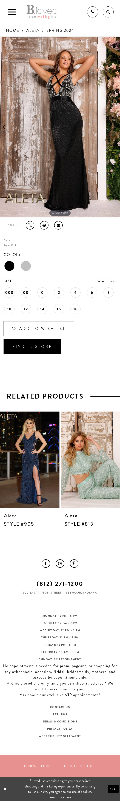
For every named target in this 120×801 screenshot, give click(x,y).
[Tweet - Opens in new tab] (30, 225)
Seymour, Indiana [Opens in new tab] (81, 593)
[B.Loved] (41, 12)
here (68, 797)
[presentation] (29, 460)
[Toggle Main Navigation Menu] (11, 11)
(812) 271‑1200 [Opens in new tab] (60, 583)
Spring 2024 (60, 30)
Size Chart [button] (106, 281)
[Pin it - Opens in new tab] (44, 225)
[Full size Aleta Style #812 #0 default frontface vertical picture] (60, 127)
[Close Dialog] (5, 789)
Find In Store (32, 346)
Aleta (32, 30)
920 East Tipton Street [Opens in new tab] (42, 593)
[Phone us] (92, 11)
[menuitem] (46, 563)
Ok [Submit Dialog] (113, 789)
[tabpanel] (60, 127)
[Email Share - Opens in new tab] (58, 225)
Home (12, 30)
